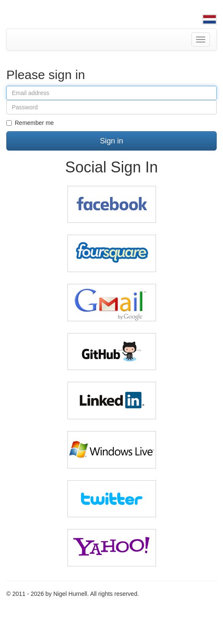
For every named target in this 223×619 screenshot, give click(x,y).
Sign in (111, 141)
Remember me (30, 122)
